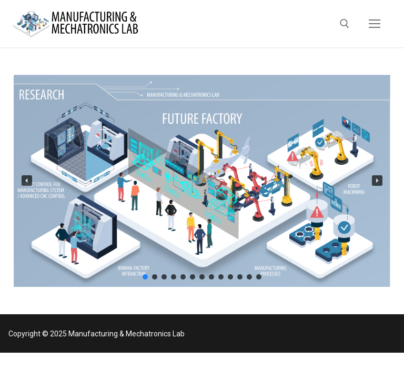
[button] (27, 180)
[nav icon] (374, 24)
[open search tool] (344, 23)
